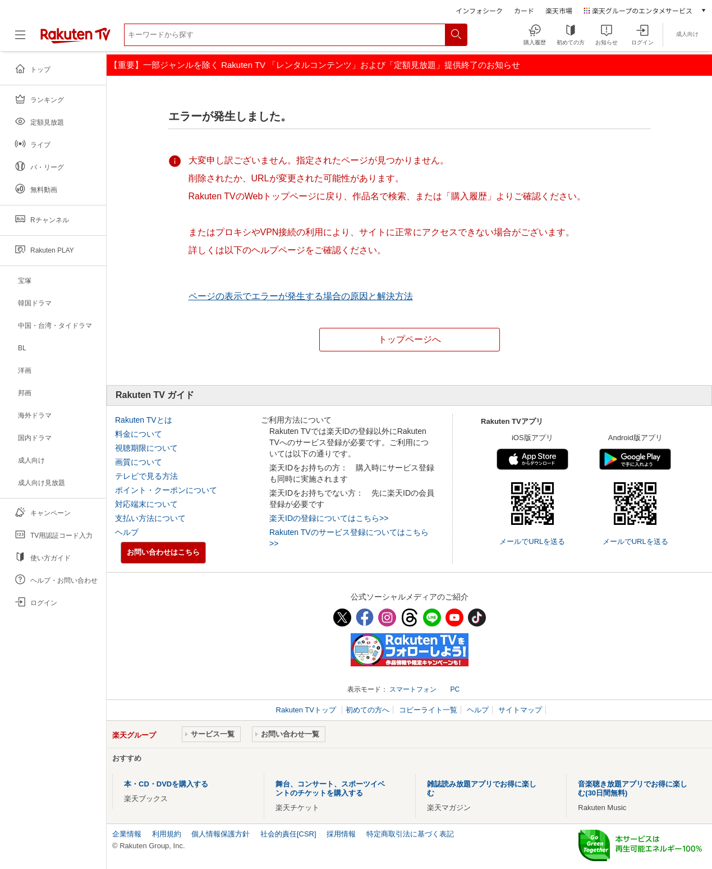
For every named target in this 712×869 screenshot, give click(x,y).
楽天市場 (558, 10)
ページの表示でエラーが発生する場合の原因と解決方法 (301, 296)
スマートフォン (413, 689)
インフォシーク (479, 10)
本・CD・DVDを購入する (166, 784)
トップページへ (409, 339)
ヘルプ (127, 532)
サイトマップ (520, 710)
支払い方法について (150, 518)
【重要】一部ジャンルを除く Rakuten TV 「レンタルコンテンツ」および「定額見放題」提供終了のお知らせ (314, 65)
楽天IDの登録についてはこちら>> (328, 518)
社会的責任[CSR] (288, 834)
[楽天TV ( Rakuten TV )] (75, 41)
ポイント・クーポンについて (166, 490)
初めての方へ (367, 710)
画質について (138, 462)
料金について (138, 433)
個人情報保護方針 (220, 834)
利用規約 (166, 834)
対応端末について (146, 504)
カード (524, 10)
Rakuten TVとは (143, 419)
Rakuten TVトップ (307, 710)
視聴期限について (146, 447)
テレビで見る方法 (146, 476)
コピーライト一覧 (428, 710)
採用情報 (341, 834)
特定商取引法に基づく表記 (410, 834)
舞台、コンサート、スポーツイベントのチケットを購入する (330, 788)
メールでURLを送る (532, 541)
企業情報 (126, 834)
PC (455, 689)
